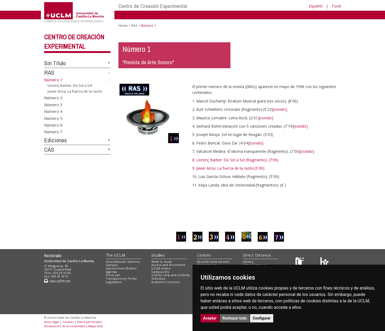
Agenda (111, 272)
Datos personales (89, 322)
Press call (113, 275)
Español (315, 6)
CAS (49, 150)
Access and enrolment (168, 265)
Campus (112, 265)
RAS (49, 73)
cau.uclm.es (57, 280)
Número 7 (53, 131)
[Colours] (324, 262)
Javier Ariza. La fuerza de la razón (75, 91)
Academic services (165, 282)
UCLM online (161, 268)
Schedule (158, 278)
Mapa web (95, 326)
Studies (158, 255)
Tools (336, 6)
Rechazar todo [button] (234, 318)
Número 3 (53, 104)
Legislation (114, 282)
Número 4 (53, 111)
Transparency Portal (121, 278)
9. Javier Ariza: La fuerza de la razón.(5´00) (228, 168)
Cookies (68, 322)
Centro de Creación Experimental (152, 6)
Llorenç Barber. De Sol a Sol (70, 85)
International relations (123, 262)
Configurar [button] (262, 318)
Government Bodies (121, 268)
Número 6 (53, 124)
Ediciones (55, 140)
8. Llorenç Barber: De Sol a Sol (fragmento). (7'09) (235, 159)
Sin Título (55, 63)
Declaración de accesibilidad (64, 326)
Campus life (160, 272)
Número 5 (53, 118)
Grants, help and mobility (170, 275)
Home (123, 25)
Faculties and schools (213, 262)
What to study (161, 262)
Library (248, 262)
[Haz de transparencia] (300, 262)
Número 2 (53, 97)
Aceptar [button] (210, 318)
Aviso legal (51, 322)
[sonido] (280, 109)
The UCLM (115, 255)
